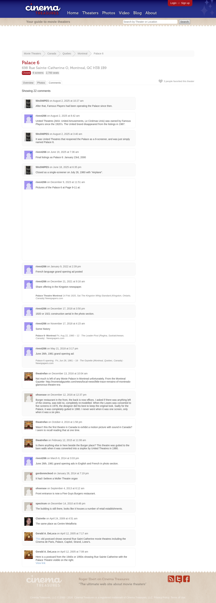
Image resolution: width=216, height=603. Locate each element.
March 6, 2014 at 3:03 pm (65, 458)
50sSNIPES (42, 100)
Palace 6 (98, 53)
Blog (137, 13)
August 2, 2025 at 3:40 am (67, 134)
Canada (51, 53)
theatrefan (42, 373)
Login (173, 3)
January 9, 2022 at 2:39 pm (66, 266)
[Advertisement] (108, 39)
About (151, 13)
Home (73, 13)
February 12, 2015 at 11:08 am (69, 440)
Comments (55, 82)
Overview (28, 82)
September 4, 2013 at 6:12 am (67, 488)
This (38, 538)
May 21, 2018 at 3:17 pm (64, 348)
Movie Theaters (32, 53)
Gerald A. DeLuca (46, 533)
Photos (108, 13)
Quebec (67, 53)
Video (124, 13)
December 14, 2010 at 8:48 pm (68, 503)
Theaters (90, 13)
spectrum (41, 503)
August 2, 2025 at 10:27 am (68, 100)
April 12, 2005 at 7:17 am (74, 533)
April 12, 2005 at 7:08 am (74, 551)
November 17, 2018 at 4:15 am (68, 323)
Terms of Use (177, 597)
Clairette (41, 518)
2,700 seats (52, 72)
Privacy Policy (161, 597)
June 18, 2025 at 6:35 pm (67, 167)
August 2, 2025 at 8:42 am (65, 115)
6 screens (38, 72)
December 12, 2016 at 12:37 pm (68, 394)
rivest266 (41, 115)
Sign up (185, 3)
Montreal (82, 53)
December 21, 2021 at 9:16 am (68, 281)
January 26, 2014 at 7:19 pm (73, 473)
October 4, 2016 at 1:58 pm (67, 422)
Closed (26, 72)
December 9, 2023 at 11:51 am (68, 182)
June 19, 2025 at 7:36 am (65, 152)
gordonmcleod (44, 473)
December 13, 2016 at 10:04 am (70, 373)
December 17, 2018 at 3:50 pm (68, 308)
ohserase (41, 394)
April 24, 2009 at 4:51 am (63, 518)
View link (41, 563)
